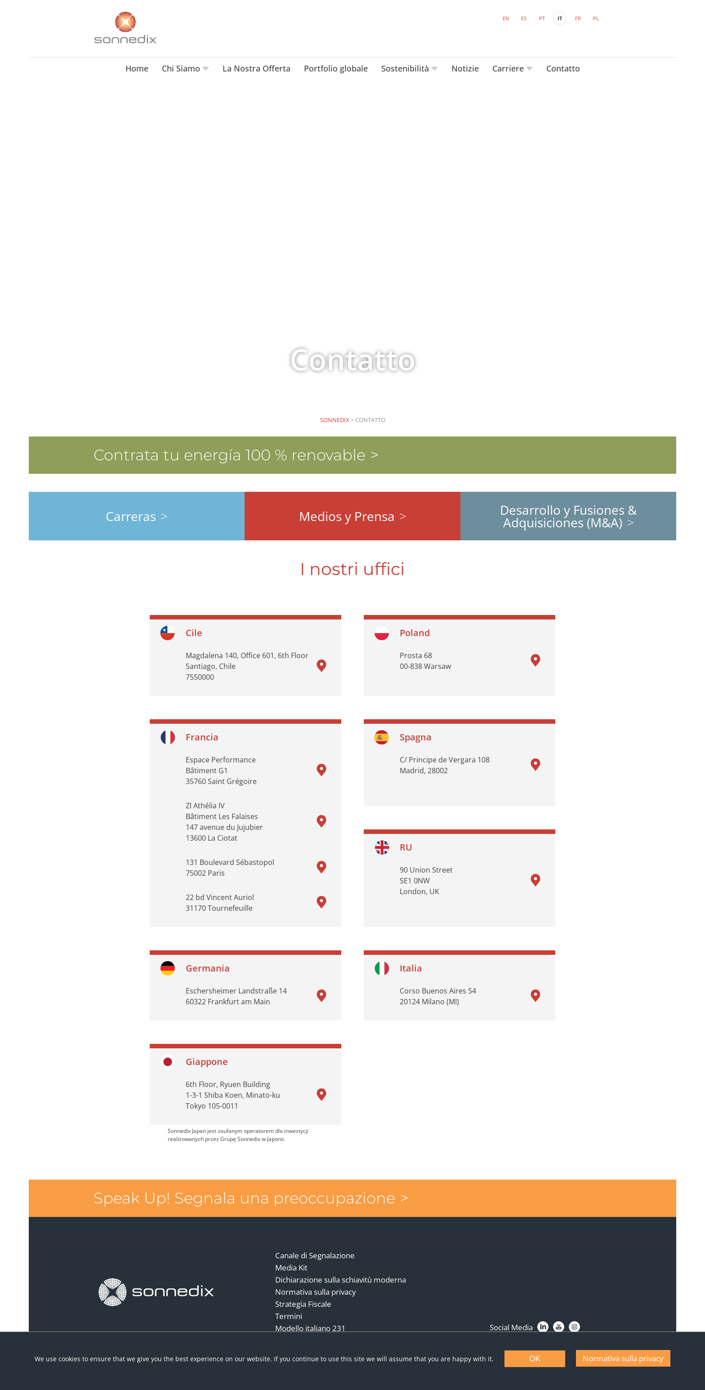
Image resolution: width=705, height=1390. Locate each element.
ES (523, 18)
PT (541, 18)
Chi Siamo (182, 67)
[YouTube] (558, 1322)
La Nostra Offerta (256, 67)
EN (505, 18)
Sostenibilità (406, 67)
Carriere (509, 67)
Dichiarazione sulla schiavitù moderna (340, 1275)
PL (595, 18)
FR (577, 18)
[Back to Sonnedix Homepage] (125, 27)
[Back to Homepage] (157, 1287)
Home (136, 67)
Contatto (563, 67)
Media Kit (291, 1263)
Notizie (465, 67)
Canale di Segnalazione (315, 1251)
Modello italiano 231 (310, 1324)
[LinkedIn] (542, 1322)
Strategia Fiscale (303, 1300)
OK (534, 1358)
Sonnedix (334, 419)
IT (559, 18)
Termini (288, 1312)
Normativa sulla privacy (315, 1288)
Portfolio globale (336, 67)
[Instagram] (574, 1322)
